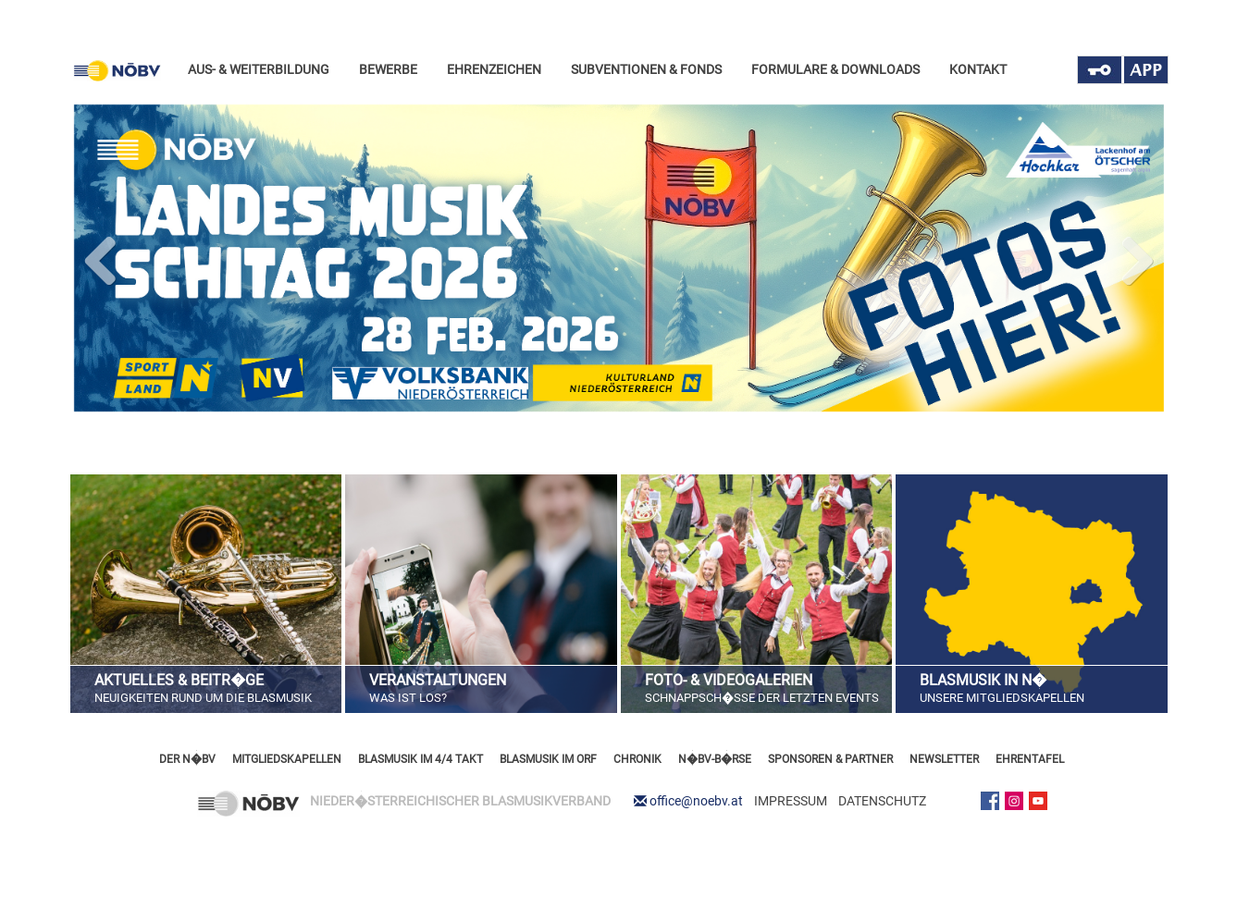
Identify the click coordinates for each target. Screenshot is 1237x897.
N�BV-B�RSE (714, 759)
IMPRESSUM (790, 800)
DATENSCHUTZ (882, 800)
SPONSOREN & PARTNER (830, 759)
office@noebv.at (696, 800)
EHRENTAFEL (1030, 759)
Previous (101, 257)
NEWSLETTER (944, 759)
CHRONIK (637, 759)
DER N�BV (187, 759)
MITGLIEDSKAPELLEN (286, 759)
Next (1136, 257)
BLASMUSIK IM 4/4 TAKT (420, 759)
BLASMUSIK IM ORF (548, 759)
